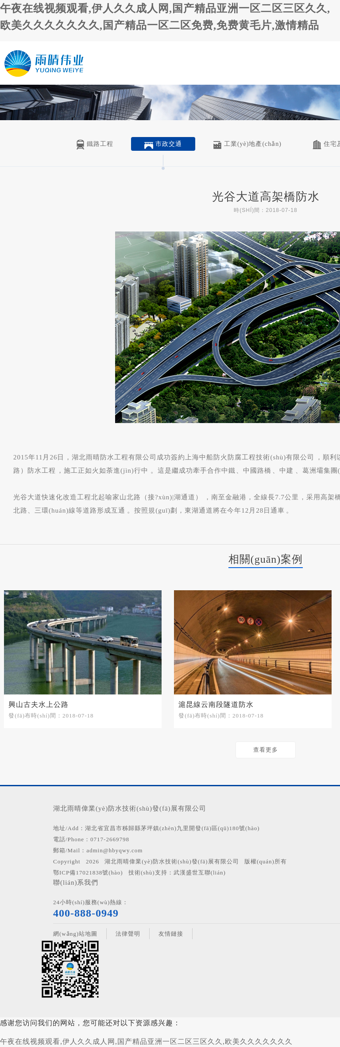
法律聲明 (128, 933)
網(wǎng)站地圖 (75, 933)
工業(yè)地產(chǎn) (247, 144)
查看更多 (265, 749)
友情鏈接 (170, 933)
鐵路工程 (94, 144)
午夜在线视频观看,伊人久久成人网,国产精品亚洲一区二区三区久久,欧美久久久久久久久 (146, 1041)
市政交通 (163, 144)
